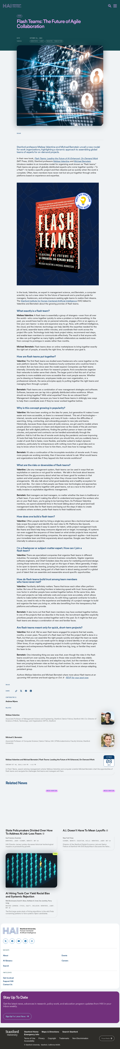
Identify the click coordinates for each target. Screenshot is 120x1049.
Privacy (41, 1038)
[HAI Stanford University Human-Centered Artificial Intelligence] (12, 6)
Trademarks (64, 1038)
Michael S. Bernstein (14, 737)
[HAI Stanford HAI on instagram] (31, 941)
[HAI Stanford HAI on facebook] (12, 941)
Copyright (52, 1038)
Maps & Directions (50, 1032)
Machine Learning (12, 906)
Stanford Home (31, 1032)
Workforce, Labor (12, 841)
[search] (110, 6)
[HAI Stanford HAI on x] (5, 941)
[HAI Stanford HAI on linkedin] (25, 941)
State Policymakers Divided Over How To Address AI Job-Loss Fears (29, 832)
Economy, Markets (26, 841)
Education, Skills (83, 841)
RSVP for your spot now (77, 677)
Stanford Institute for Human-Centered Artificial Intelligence (49, 301)
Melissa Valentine (61, 161)
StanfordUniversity (12, 1034)
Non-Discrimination (80, 1038)
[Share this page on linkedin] (31, 691)
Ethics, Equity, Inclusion (29, 906)
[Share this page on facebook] (26, 691)
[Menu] (115, 6)
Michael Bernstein (82, 161)
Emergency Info (31, 1034)
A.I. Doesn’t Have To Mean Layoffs (85, 830)
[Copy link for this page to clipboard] (16, 691)
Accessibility (29, 1041)
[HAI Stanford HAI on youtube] (18, 941)
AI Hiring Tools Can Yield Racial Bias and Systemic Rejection (28, 894)
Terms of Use (29, 1038)
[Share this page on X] (21, 691)
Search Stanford (70, 1032)
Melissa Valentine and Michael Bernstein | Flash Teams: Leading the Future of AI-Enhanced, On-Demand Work (50, 759)
